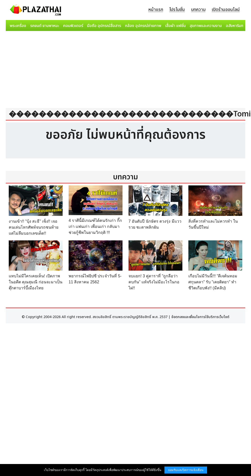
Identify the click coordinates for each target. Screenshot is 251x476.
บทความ (198, 9)
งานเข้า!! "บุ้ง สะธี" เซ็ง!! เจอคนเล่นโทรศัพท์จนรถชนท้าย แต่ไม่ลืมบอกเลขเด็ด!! (33, 227)
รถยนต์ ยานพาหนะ (44, 26)
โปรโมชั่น (177, 9)
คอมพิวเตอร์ (73, 26)
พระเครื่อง (18, 26)
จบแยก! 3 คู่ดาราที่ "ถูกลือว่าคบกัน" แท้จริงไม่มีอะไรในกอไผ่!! (153, 282)
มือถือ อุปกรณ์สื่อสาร (104, 26)
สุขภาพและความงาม (206, 26)
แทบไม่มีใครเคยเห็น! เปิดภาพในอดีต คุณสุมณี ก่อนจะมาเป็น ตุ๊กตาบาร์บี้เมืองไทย (35, 282)
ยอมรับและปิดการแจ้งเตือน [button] (185, 470)
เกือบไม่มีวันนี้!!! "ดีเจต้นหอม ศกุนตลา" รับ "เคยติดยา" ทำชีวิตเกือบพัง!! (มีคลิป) (212, 282)
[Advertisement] (125, 70)
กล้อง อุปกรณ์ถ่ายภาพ (143, 26)
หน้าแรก (155, 9)
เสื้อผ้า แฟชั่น (175, 26)
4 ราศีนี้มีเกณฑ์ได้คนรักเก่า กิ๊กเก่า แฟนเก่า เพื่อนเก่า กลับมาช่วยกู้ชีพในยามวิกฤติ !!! (95, 226)
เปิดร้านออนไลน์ (226, 9)
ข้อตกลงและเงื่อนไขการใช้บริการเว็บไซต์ (200, 317)
